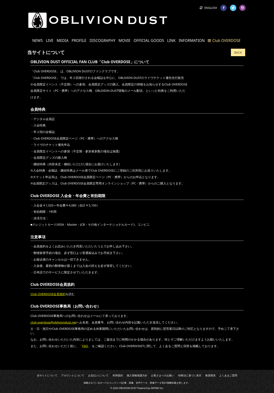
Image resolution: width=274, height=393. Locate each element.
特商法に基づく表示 (184, 375)
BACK (238, 52)
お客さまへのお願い (159, 375)
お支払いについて (102, 375)
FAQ (85, 346)
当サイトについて (56, 375)
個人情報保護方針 (137, 375)
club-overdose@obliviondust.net (53, 322)
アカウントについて (79, 375)
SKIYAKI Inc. (157, 387)
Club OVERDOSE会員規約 (48, 294)
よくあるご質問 (219, 375)
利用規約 (120, 375)
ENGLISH (208, 8)
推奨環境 (202, 375)
